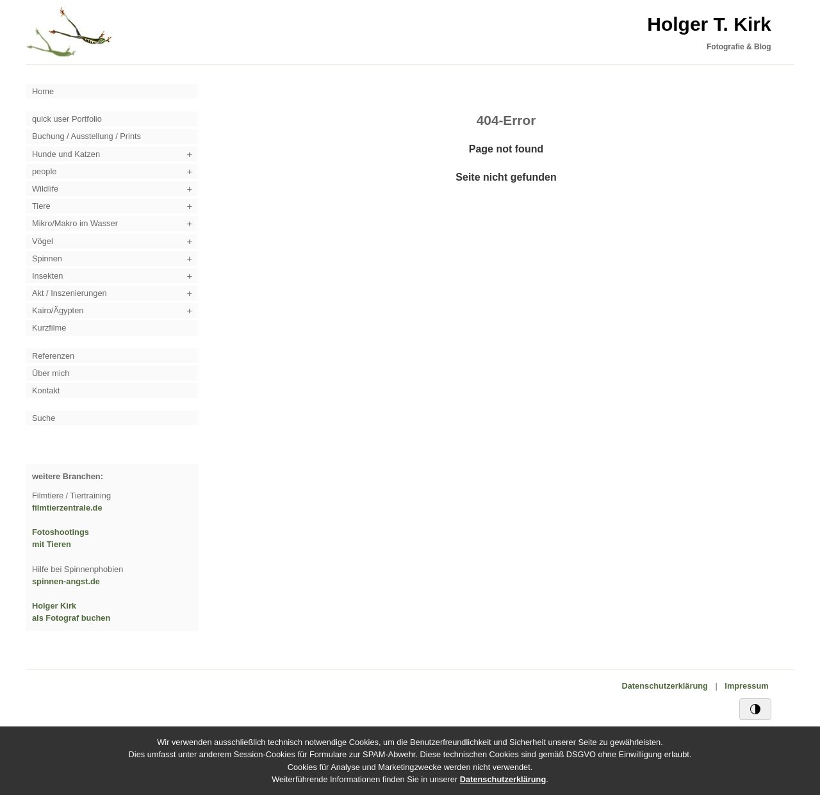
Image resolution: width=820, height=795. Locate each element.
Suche (43, 418)
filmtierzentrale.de (67, 507)
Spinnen (47, 258)
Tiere (41, 206)
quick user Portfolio (67, 119)
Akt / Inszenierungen (69, 293)
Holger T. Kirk (709, 24)
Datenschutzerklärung (665, 686)
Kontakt (46, 390)
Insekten (47, 276)
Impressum (746, 686)
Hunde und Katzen (66, 154)
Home (43, 91)
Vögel (42, 241)
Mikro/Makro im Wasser (75, 223)
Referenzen (53, 356)
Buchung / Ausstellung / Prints (86, 136)
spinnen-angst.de (66, 581)
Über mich (50, 373)
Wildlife (45, 188)
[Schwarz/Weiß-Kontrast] (755, 709)
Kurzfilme (49, 327)
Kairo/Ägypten (57, 310)
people (44, 171)
